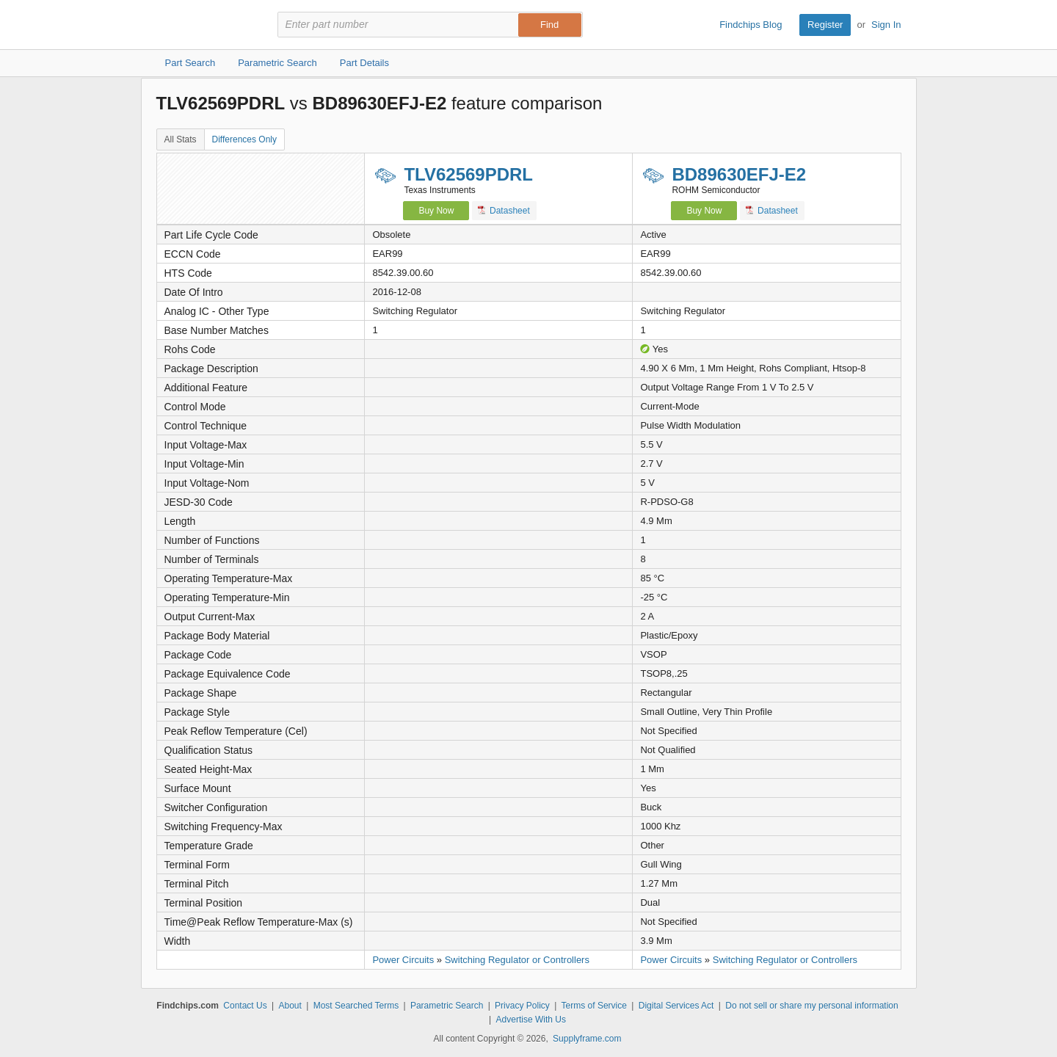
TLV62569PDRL (468, 174)
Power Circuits (403, 959)
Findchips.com (204, 24)
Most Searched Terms (356, 1005)
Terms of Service (594, 1005)
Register (825, 24)
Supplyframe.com (587, 1039)
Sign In (886, 24)
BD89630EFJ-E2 (739, 174)
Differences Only (244, 139)
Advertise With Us (531, 1019)
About (289, 1005)
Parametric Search (446, 1005)
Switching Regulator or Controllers (517, 959)
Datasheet (504, 210)
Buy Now (436, 211)
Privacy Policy (522, 1005)
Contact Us (244, 1005)
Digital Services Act (676, 1005)
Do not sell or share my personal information (811, 1005)
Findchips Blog (750, 24)
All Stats (180, 139)
